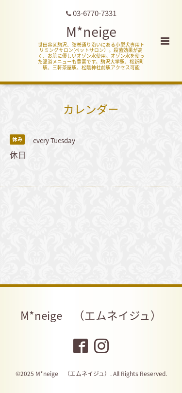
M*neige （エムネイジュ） (91, 315)
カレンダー (91, 109)
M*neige (91, 31)
